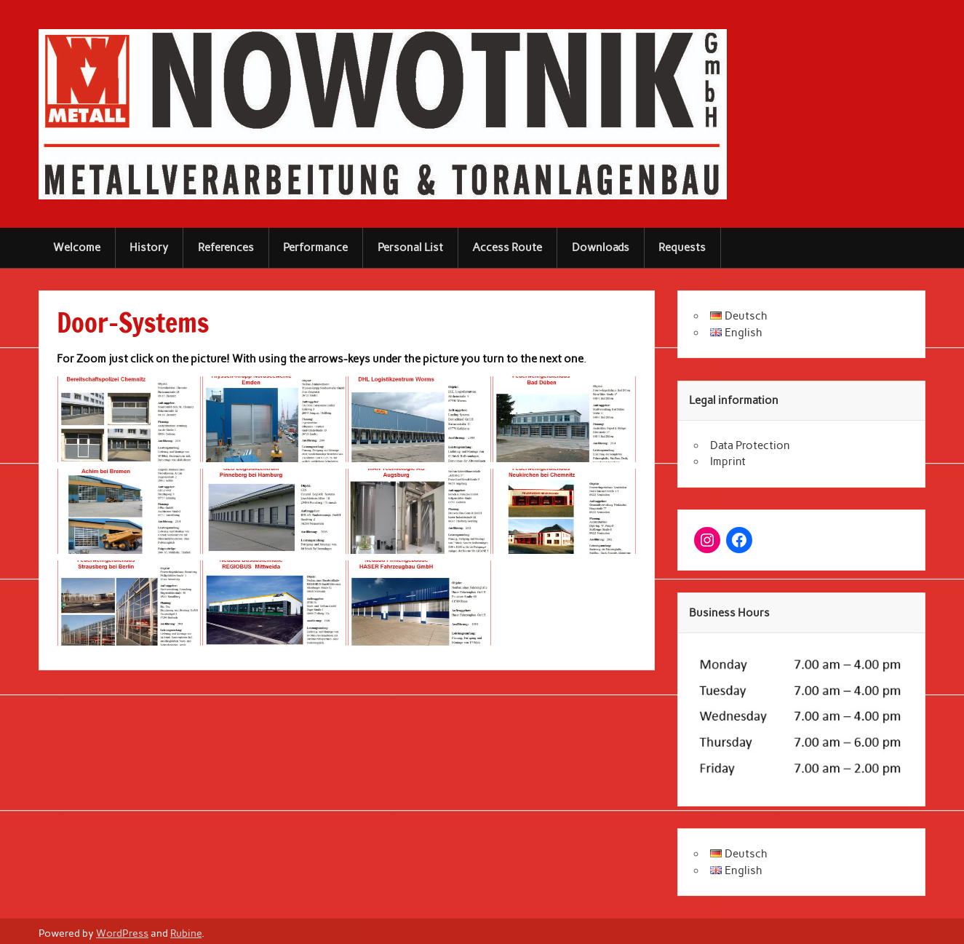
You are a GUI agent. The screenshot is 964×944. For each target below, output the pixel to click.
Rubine (186, 933)
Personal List (410, 247)
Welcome (76, 247)
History (149, 247)
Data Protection (750, 445)
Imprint (728, 461)
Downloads (600, 247)
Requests (682, 247)
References (226, 247)
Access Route (507, 247)
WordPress (122, 933)
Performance (315, 247)
